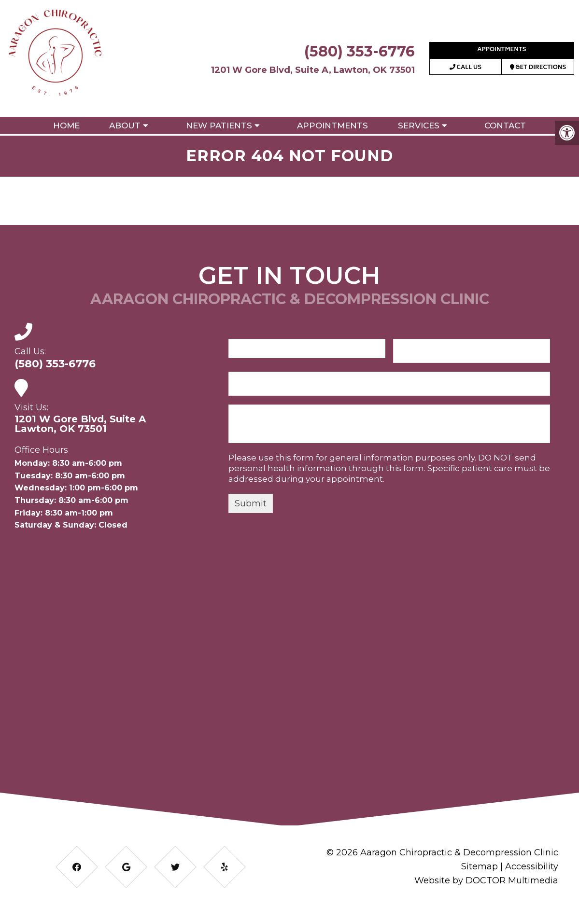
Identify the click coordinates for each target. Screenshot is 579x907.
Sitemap (479, 866)
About (125, 125)
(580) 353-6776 (359, 51)
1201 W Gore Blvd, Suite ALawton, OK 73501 (80, 423)
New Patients (219, 125)
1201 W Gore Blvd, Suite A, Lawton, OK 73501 (313, 70)
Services (418, 125)
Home (66, 125)
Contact (505, 125)
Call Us (465, 68)
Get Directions (538, 68)
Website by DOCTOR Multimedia (486, 880)
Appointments (501, 50)
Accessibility (531, 866)
